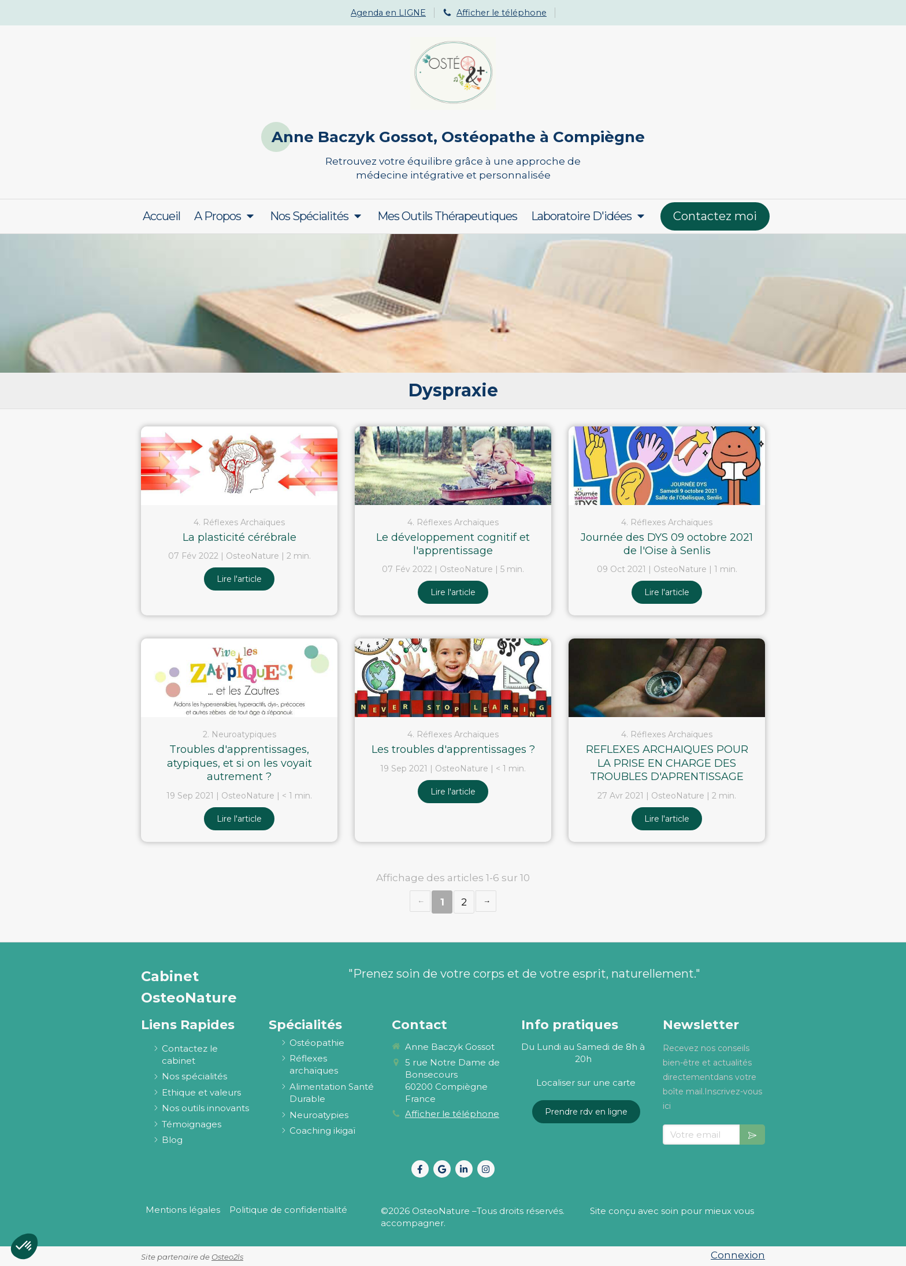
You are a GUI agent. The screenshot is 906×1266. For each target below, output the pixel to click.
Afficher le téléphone (501, 13)
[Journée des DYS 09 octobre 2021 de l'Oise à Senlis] (667, 465)
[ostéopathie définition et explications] (316, 1043)
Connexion (738, 1255)
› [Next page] (486, 901)
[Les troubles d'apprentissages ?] (453, 677)
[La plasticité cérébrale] (239, 465)
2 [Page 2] (464, 902)
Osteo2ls (227, 1256)
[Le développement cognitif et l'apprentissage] (453, 465)
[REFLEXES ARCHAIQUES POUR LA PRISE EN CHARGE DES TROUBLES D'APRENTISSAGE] (667, 677)
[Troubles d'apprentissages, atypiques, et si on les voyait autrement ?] (239, 677)
